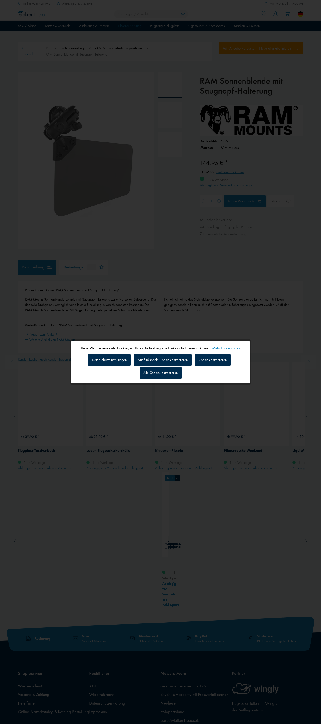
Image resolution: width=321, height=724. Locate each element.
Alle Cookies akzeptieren (160, 372)
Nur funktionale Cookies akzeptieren (163, 359)
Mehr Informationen (226, 347)
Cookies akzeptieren (213, 359)
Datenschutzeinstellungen (109, 359)
